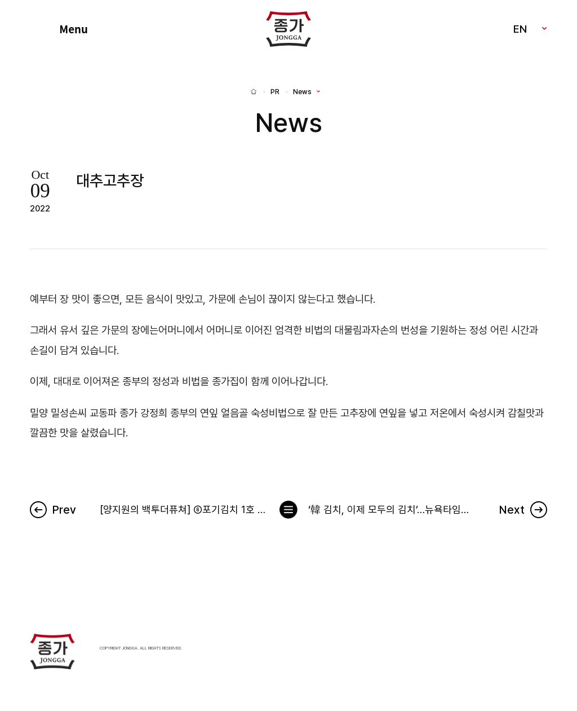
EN (520, 29)
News (302, 92)
